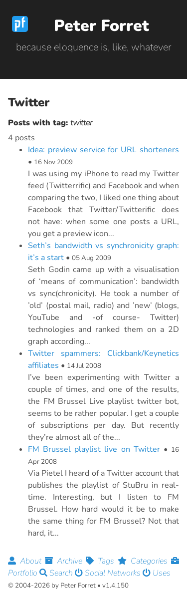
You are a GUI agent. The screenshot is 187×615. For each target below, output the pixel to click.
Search (57, 573)
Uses (157, 573)
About (26, 561)
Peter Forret (101, 25)
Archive (65, 561)
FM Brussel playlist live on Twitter (94, 449)
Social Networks (109, 573)
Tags (102, 561)
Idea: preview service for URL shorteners (103, 149)
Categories (144, 561)
